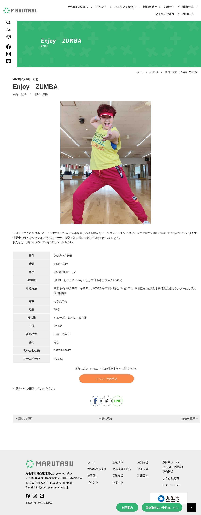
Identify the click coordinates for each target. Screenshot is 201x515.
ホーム (140, 72)
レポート (169, 6)
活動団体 (187, 6)
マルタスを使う (124, 6)
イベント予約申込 (106, 378)
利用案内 (127, 507)
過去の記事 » (190, 418)
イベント (101, 6)
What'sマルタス (78, 6)
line (117, 401)
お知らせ (187, 14)
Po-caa (58, 358)
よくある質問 (170, 478)
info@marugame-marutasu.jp (51, 487)
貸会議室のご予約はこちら (162, 507)
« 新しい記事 (24, 418)
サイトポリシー (171, 485)
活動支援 (148, 6)
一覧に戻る (105, 418)
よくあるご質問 (164, 14)
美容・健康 (171, 72)
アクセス (142, 469)
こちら (101, 368)
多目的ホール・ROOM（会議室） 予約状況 (173, 467)
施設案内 (92, 475)
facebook (95, 401)
